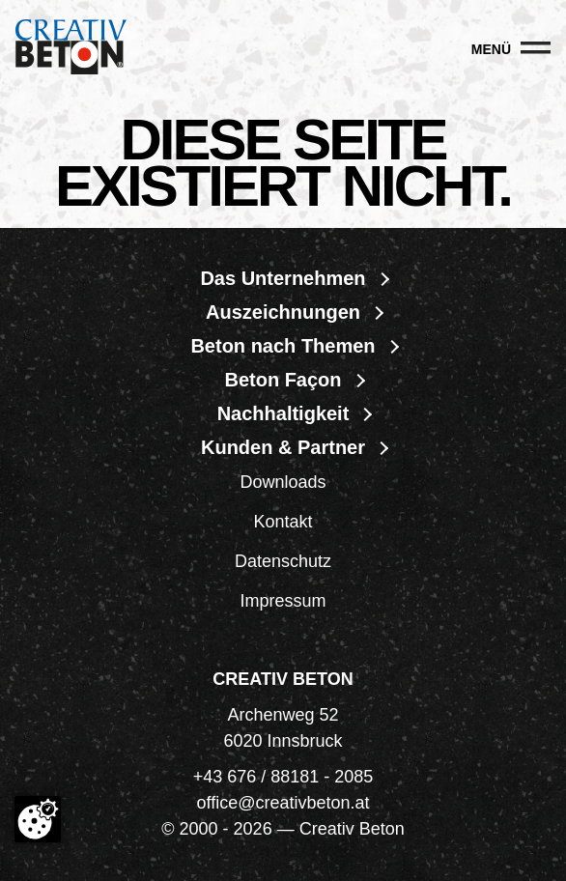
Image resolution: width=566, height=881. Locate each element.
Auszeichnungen (283, 312)
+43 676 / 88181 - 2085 (283, 776)
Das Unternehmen (282, 278)
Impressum (282, 601)
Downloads (282, 482)
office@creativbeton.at (282, 802)
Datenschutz (283, 561)
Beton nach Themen (282, 345)
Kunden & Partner (283, 447)
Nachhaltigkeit (283, 413)
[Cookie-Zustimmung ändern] (37, 819)
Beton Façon (282, 379)
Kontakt (282, 521)
